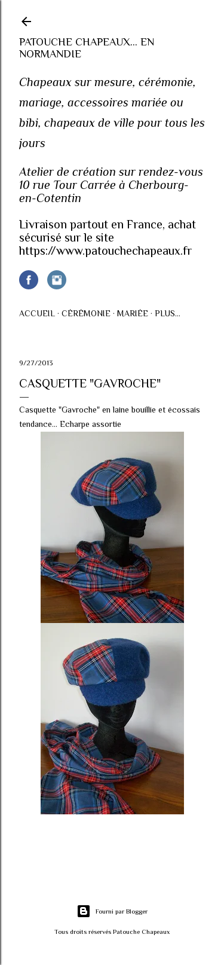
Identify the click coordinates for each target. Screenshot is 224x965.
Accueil (37, 313)
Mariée (132, 313)
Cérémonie (86, 313)
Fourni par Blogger (112, 911)
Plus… (167, 313)
